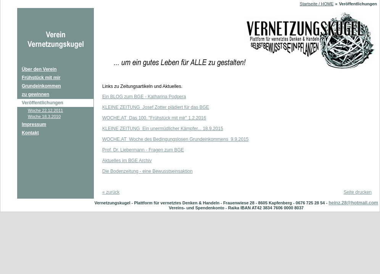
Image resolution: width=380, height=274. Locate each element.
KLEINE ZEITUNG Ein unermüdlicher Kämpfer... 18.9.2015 (162, 128)
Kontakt (30, 132)
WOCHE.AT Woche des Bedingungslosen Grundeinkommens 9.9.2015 (175, 139)
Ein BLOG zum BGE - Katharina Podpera (144, 96)
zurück (110, 192)
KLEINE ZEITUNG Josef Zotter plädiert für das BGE (155, 107)
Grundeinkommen (41, 86)
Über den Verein (39, 69)
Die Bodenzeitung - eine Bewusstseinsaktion (147, 171)
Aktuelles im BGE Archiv (126, 160)
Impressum (34, 124)
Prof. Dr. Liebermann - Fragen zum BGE (143, 150)
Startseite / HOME (317, 4)
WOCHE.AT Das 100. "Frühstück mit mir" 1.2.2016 (154, 118)
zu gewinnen (35, 94)
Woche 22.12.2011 (45, 110)
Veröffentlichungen (42, 102)
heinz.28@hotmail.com (353, 203)
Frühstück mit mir (41, 77)
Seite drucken (358, 192)
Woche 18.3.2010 (44, 116)
